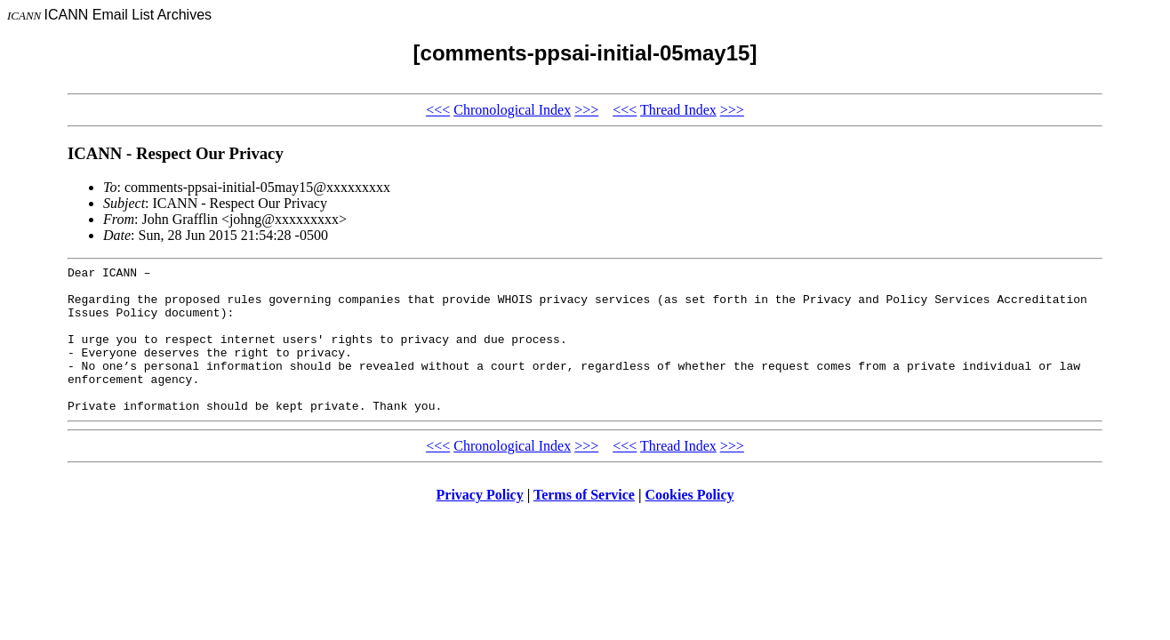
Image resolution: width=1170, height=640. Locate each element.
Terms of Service (584, 524)
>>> (586, 109)
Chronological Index (512, 109)
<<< (438, 109)
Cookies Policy (689, 524)
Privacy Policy (480, 524)
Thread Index (678, 109)
